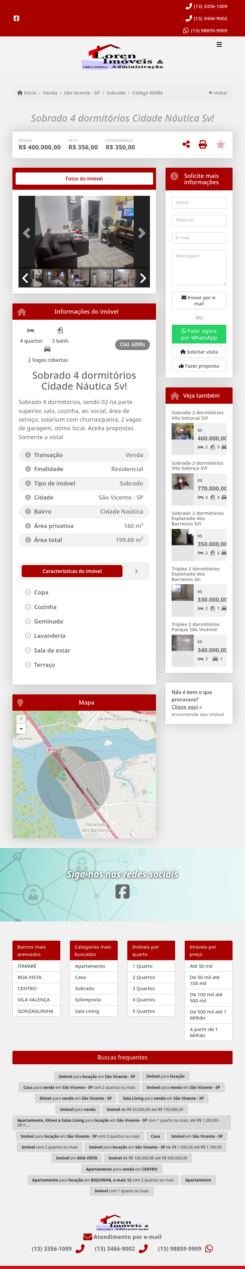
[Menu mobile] (122, 56)
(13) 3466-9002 (210, 18)
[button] (28, 233)
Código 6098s (147, 92)
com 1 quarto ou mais (122, 1191)
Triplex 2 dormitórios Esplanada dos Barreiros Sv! (196, 573)
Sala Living (87, 1011)
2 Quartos (143, 977)
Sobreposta (88, 999)
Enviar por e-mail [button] (199, 300)
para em (97, 1076)
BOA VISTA (29, 977)
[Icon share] (16, 18)
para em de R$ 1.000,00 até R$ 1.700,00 (155, 1147)
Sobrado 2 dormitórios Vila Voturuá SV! (198, 415)
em (197, 1136)
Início (26, 92)
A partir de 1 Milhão (204, 1032)
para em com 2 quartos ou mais (79, 1087)
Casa (80, 977)
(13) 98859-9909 (209, 30)
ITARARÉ (27, 966)
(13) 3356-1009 (210, 6)
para (165, 1076)
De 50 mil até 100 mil (204, 980)
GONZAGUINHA (35, 1011)
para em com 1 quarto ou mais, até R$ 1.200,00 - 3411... (118, 1123)
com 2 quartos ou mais (50, 1147)
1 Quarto (142, 966)
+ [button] (21, 719)
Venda (50, 92)
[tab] (39, 178)
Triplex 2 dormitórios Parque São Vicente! (196, 627)
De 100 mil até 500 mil (206, 997)
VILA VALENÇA (34, 999)
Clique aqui (185, 707)
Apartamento (90, 966)
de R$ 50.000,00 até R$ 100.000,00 (145, 1109)
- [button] (21, 729)
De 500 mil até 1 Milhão (208, 1014)
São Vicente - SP (82, 92)
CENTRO (27, 988)
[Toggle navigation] (219, 45)
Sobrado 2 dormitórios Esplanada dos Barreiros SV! (198, 518)
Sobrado (116, 92)
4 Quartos (143, 999)
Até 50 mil (201, 966)
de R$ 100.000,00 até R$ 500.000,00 (148, 1158)
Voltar (218, 92)
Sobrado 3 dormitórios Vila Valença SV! (198, 465)
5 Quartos (143, 1011)
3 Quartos (143, 988)
